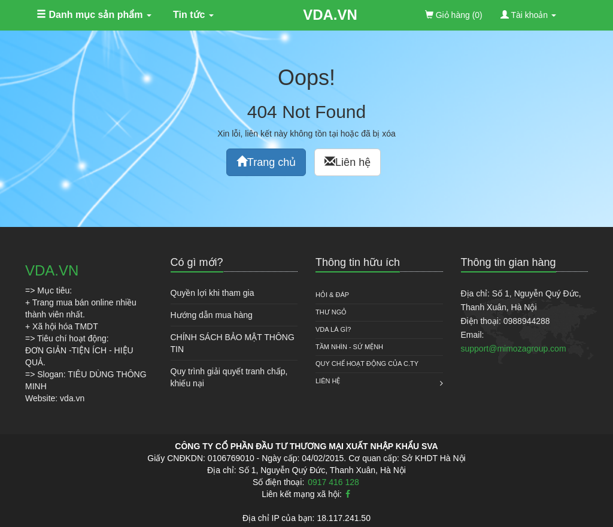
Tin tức (193, 15)
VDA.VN (330, 15)
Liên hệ (347, 162)
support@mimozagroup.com (513, 348)
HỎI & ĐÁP (332, 294)
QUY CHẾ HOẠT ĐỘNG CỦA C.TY (366, 363)
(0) (453, 15)
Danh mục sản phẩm (94, 15)
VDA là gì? (333, 329)
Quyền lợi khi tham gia (212, 293)
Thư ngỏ (331, 312)
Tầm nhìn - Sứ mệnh (349, 346)
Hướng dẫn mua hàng (212, 315)
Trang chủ (266, 162)
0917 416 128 (333, 482)
